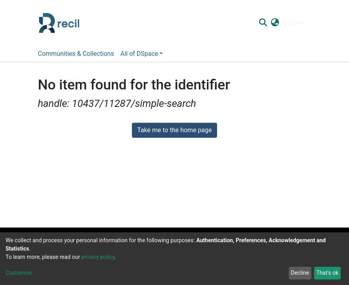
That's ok (327, 273)
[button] (275, 23)
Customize (19, 273)
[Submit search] (263, 23)
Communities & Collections (76, 53)
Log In (291, 23)
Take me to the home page (174, 130)
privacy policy (97, 257)
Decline (300, 273)
